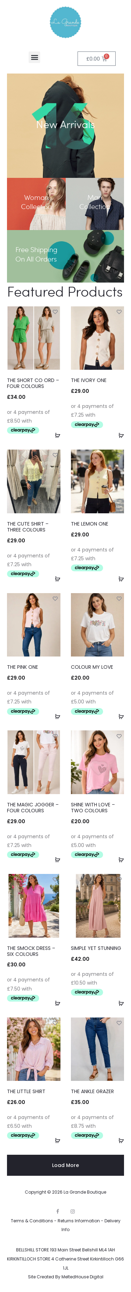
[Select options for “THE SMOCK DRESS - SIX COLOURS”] (55, 1003)
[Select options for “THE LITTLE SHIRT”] (55, 1140)
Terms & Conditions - (34, 1221)
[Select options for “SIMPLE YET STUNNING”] (119, 1003)
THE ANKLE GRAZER (92, 1091)
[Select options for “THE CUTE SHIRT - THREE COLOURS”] (55, 579)
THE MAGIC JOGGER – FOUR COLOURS (33, 807)
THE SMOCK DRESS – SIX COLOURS (31, 951)
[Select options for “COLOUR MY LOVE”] (119, 716)
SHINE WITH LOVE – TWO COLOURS (93, 807)
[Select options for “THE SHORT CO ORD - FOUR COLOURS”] (55, 435)
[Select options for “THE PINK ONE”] (55, 716)
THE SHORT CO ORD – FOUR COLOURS (33, 383)
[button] (34, 57)
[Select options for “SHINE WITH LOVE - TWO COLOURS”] (119, 859)
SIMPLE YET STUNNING (96, 948)
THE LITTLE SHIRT (26, 1091)
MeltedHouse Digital (82, 1277)
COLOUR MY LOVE (92, 667)
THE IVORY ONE (89, 380)
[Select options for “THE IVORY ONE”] (119, 435)
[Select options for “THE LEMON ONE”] (119, 579)
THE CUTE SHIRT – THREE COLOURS (28, 526)
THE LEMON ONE (89, 523)
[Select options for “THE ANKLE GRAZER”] (119, 1140)
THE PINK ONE (22, 667)
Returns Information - (81, 1221)
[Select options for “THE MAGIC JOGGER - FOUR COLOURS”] (55, 859)
